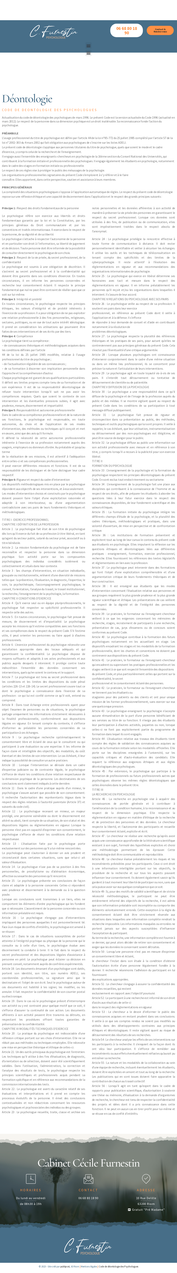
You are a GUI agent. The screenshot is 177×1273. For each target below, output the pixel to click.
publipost (65, 1266)
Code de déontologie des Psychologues (118, 1266)
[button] (88, 23)
